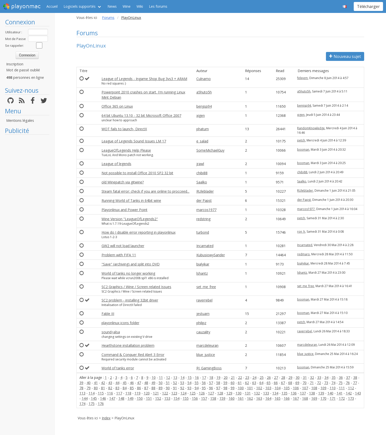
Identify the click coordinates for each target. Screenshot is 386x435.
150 (140, 398)
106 (296, 388)
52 (175, 382)
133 (266, 393)
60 (233, 382)
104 (278, 388)
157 (204, 398)
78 (81, 388)
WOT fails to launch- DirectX (124, 129)
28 (283, 377)
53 (182, 382)
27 (276, 377)
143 (358, 393)
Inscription (14, 64)
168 (305, 398)
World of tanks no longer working (128, 273)
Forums (108, 17)
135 (284, 393)
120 (147, 393)
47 (139, 382)
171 (333, 398)
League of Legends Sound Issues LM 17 (134, 141)
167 (296, 398)
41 (96, 382)
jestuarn (203, 313)
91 (175, 388)
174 (82, 403)
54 (189, 382)
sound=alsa (111, 332)
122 (165, 393)
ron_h (301, 231)
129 (229, 393)
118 (128, 393)
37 (348, 377)
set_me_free (206, 286)
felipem (302, 78)
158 (213, 398)
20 (226, 377)
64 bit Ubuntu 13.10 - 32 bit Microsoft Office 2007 (141, 115)
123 (174, 393)
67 (283, 382)
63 (254, 382)
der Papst (204, 200)
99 (233, 388)
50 (161, 382)
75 (341, 382)
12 (168, 377)
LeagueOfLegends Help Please (126, 150)
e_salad (202, 141)
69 (297, 382)
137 (303, 393)
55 (197, 382)
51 (168, 382)
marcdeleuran (207, 345)
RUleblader (205, 191)
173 (351, 398)
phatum (202, 129)
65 (269, 382)
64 (261, 382)
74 (333, 382)
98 (225, 388)
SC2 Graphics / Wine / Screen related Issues (136, 286)
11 (161, 377)
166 (287, 398)
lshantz (202, 273)
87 (146, 388)
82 (110, 388)
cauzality (203, 332)
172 (342, 398)
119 (137, 393)
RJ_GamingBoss (209, 368)
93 (189, 388)
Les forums (158, 6)
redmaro (303, 254)
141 (340, 393)
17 (204, 377)
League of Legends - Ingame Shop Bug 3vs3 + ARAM (144, 78)
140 (330, 393)
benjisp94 (204, 106)
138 (312, 393)
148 (121, 398)
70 (305, 382)
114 (92, 393)
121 (156, 393)
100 (241, 388)
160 (232, 398)
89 (161, 388)
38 (355, 377)
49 (153, 382)
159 (222, 398)
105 (287, 388)
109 (323, 388)
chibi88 (202, 173)
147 (112, 398)
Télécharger (368, 6)
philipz (201, 322)
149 (131, 398)
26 (269, 377)
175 (92, 403)
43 (110, 382)
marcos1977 (206, 209)
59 (225, 382)
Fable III (108, 313)
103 (268, 388)
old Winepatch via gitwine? (123, 182)
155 (186, 398)
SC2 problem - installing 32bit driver (130, 300)
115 (101, 393)
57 (211, 382)
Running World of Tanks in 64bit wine (131, 200)
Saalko (201, 182)
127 (211, 393)
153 (167, 398)
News (112, 6)
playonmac (21, 6)
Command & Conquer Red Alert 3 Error (133, 354)
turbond (202, 232)
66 (276, 382)
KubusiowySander (210, 255)
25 (262, 377)
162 (250, 398)
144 (85, 398)
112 (351, 388)
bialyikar (202, 264)
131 (248, 393)
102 (259, 388)
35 (334, 377)
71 (312, 382)
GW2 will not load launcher (123, 245)
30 (298, 377)
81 (103, 388)
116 (110, 393)
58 (218, 382)
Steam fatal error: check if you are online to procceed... (145, 191)
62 (247, 382)
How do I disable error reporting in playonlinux (138, 232)
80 (96, 388)
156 (195, 398)
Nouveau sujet (345, 56)
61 (240, 382)
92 (182, 388)
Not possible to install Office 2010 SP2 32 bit (137, 173)
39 (81, 382)
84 (125, 388)
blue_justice (205, 354)
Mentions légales (20, 120)
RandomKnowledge (311, 128)
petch (301, 140)
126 (202, 393)
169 (314, 398)
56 (204, 382)
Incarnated (204, 245)
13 (175, 377)
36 (341, 377)
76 (348, 382)
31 (305, 377)
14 (182, 377)
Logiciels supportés (80, 6)
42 (103, 382)
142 (349, 393)
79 (89, 388)
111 (342, 388)
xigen (200, 115)
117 (119, 393)
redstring (203, 219)
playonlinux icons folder (120, 322)
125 (193, 393)
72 (319, 382)
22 (240, 377)
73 (326, 382)
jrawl (200, 163)
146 (103, 398)
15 (190, 377)
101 (250, 388)
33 (319, 377)
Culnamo (203, 78)
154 (176, 398)
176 (101, 403)
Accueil (52, 6)
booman (303, 149)
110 (333, 388)
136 (294, 393)
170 (323, 398)
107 (305, 388)
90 (168, 388)
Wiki (140, 6)
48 (146, 382)
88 (153, 388)
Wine (127, 6)
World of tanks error (118, 368)
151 (149, 398)
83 (117, 388)
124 (183, 393)
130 (239, 393)
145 (94, 398)
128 (220, 393)
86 (139, 388)
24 (254, 377)
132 (257, 393)
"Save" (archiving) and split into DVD (131, 264)
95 (204, 388)
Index (106, 418)
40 (89, 382)
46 (132, 382)
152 (158, 398)
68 (290, 382)
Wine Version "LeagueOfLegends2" (130, 219)
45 (125, 382)
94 (197, 388)
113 (82, 393)
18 (211, 377)
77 (355, 382)
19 (218, 377)
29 (290, 377)
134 (275, 393)
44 (117, 382)
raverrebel (204, 300)
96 (211, 388)
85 (132, 388)
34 (326, 377)
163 (259, 398)
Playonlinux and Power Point (124, 209)
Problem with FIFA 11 (119, 255)
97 (218, 388)
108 (314, 388)
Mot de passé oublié (23, 70)
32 (312, 377)
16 (197, 377)
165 (278, 398)
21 (233, 377)
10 (154, 377)
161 (241, 398)
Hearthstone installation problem (128, 345)
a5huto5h (204, 92)
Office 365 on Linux (117, 106)
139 (321, 393)
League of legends (116, 163)
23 (247, 377)
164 (268, 398)
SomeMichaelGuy (210, 150)
